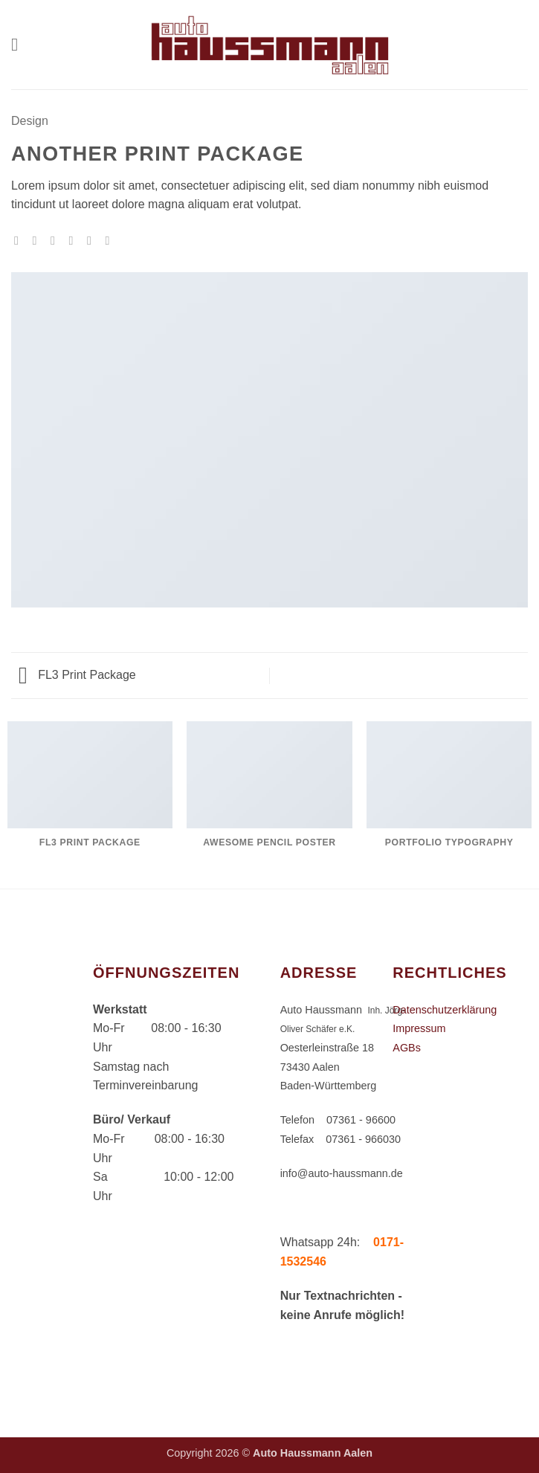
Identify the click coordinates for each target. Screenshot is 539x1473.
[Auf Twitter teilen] (56, 240)
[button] (20, 44)
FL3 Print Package (77, 674)
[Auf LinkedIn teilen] (111, 240)
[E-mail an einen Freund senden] (74, 240)
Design (29, 121)
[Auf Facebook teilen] (39, 240)
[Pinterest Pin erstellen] (93, 240)
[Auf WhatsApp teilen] (20, 240)
